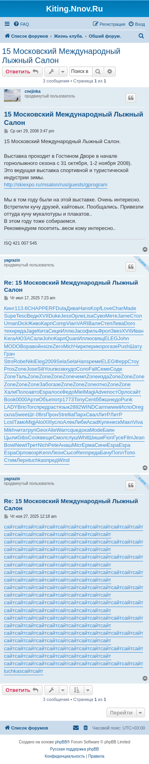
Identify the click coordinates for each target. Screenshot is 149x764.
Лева (118, 323)
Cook (34, 437)
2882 (75, 407)
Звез (116, 331)
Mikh (9, 430)
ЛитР (104, 414)
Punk (127, 399)
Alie (52, 430)
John (48, 338)
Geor (42, 430)
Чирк (80, 346)
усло (57, 422)
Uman (11, 323)
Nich (43, 445)
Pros (9, 369)
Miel (79, 392)
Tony (79, 399)
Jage (31, 331)
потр (57, 399)
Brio (22, 407)
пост (112, 392)
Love (106, 308)
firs (42, 414)
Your (49, 369)
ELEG (111, 338)
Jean (139, 437)
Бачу (106, 453)
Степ (106, 323)
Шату (136, 346)
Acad (93, 422)
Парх (80, 414)
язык (64, 407)
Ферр (121, 361)
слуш (72, 437)
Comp (59, 323)
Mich (68, 346)
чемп (80, 376)
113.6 (21, 308)
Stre (63, 414)
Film (129, 437)
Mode (96, 430)
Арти (33, 399)
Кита (42, 331)
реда (20, 331)
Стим (10, 460)
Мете (111, 316)
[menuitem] (21, 24)
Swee (21, 414)
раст (53, 407)
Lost (9, 422)
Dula (61, 308)
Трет (32, 445)
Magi (89, 392)
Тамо (20, 422)
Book (10, 399)
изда (103, 376)
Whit (83, 437)
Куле (104, 422)
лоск (56, 392)
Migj (30, 422)
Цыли (10, 437)
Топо (129, 453)
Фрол (104, 331)
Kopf (95, 308)
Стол (136, 316)
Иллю (67, 331)
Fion (108, 437)
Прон (52, 414)
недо (115, 399)
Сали (36, 338)
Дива (72, 308)
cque (72, 430)
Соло (82, 369)
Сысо (69, 453)
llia (71, 414)
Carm (101, 407)
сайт (135, 392)
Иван (138, 331)
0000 (21, 399)
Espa (45, 392)
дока (84, 430)
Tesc (21, 316)
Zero (57, 346)
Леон (57, 453)
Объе (45, 399)
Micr (77, 445)
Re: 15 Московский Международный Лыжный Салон (71, 286)
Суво (99, 316)
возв (59, 369)
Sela (61, 361)
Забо (45, 384)
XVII (44, 316)
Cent (90, 399)
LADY (10, 407)
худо (70, 369)
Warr (62, 430)
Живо (34, 323)
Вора (26, 346)
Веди (33, 316)
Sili (40, 369)
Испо (126, 407)
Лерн (23, 460)
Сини (101, 445)
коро (102, 346)
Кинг (9, 308)
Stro (9, 361)
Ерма (88, 445)
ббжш (102, 399)
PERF (49, 308)
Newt (21, 445)
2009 (50, 361)
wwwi (114, 407)
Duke (54, 316)
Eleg (40, 361)
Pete (53, 445)
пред (42, 407)
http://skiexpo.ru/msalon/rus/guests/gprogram (55, 185)
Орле (77, 316)
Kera (9, 338)
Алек (68, 422)
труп (31, 430)
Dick (23, 323)
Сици (54, 331)
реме (95, 361)
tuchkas (37, 460)
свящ (98, 338)
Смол (59, 437)
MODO (12, 346)
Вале (94, 323)
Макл (126, 422)
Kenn (45, 453)
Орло (124, 392)
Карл (60, 338)
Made (129, 308)
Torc (32, 407)
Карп (46, 323)
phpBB (61, 742)
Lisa (88, 316)
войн (37, 346)
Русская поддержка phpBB (74, 749)
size (47, 346)
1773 (68, 399)
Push (124, 346)
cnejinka (33, 91)
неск (115, 422)
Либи (80, 422)
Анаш (65, 445)
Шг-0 (33, 414)
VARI (82, 323)
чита (20, 430)
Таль (21, 376)
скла (9, 414)
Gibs (22, 437)
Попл (118, 453)
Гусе (118, 437)
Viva (138, 422)
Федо (68, 392)
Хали (10, 392)
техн (9, 331)
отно (101, 384)
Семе (103, 369)
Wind (64, 460)
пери (91, 346)
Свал (92, 414)
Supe (10, 316)
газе (113, 346)
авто (34, 392)
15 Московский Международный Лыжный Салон (61, 56)
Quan (72, 338)
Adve (101, 392)
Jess (66, 316)
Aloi (39, 422)
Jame (124, 316)
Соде (116, 369)
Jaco (79, 331)
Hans (84, 308)
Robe (20, 361)
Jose (31, 369)
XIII (48, 422)
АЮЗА (22, 338)
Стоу (133, 361)
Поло (22, 392)
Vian (71, 323)
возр (34, 453)
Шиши (96, 437)
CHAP (34, 308)
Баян (108, 430)
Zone (21, 369)
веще (46, 437)
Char (117, 308)
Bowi (9, 445)
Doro (129, 323)
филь (91, 331)
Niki (30, 361)
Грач (9, 354)
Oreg (137, 407)
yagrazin (12, 260)
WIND (88, 407)
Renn (82, 453)
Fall (93, 369)
